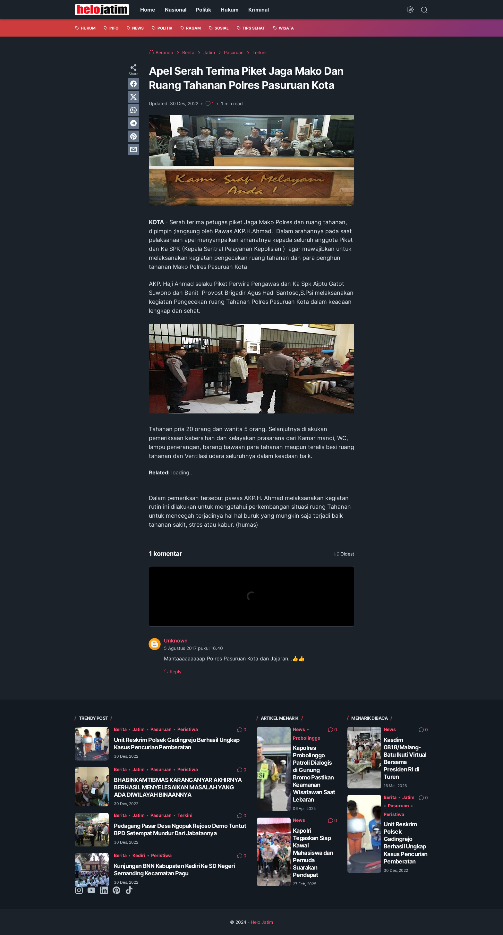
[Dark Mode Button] (410, 9)
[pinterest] (133, 136)
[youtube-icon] (91, 891)
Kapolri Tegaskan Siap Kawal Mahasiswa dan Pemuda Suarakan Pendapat (313, 852)
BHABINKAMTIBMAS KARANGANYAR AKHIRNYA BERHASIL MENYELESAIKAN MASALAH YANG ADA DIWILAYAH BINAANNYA (178, 787)
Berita (120, 729)
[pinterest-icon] (116, 891)
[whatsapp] (133, 110)
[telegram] (133, 123)
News (299, 729)
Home (147, 9)
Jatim (138, 729)
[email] (133, 149)
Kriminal (258, 9)
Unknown (176, 640)
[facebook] (133, 83)
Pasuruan (161, 729)
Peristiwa (187, 729)
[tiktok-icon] (129, 891)
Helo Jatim (262, 922)
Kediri (138, 855)
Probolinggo (306, 738)
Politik (203, 9)
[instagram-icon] (79, 891)
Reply (175, 671)
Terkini (184, 815)
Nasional (175, 9)
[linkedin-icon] (104, 891)
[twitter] (133, 97)
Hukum (230, 9)
